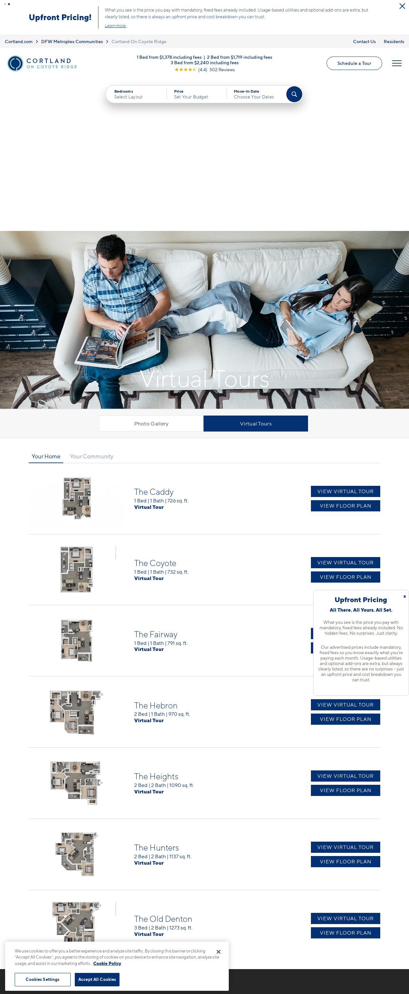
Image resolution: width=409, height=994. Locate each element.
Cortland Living (296, 866)
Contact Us (364, 41)
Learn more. (116, 25)
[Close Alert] (402, 6)
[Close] (219, 952)
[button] (5, 4)
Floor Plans (223, 866)
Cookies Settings (42, 979)
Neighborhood (295, 877)
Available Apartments (236, 877)
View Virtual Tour (345, 339)
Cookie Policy (107, 963)
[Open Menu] (397, 63)
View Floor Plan (345, 353)
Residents (394, 41)
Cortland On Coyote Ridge (139, 41)
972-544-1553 (142, 866)
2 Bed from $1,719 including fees (239, 57)
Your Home (46, 303)
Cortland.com (19, 41)
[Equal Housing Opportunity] (128, 900)
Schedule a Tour (354, 63)
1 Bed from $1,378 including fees (169, 57)
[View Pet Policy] (178, 900)
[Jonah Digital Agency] (365, 968)
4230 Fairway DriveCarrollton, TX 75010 (149, 881)
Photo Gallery (151, 271)
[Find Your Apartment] (294, 94)
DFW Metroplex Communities (72, 41)
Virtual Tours (256, 271)
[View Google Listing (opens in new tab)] (204, 69)
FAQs (284, 888)
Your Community (91, 303)
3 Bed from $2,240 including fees (205, 62)
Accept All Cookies (97, 979)
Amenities (222, 910)
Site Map (233, 971)
